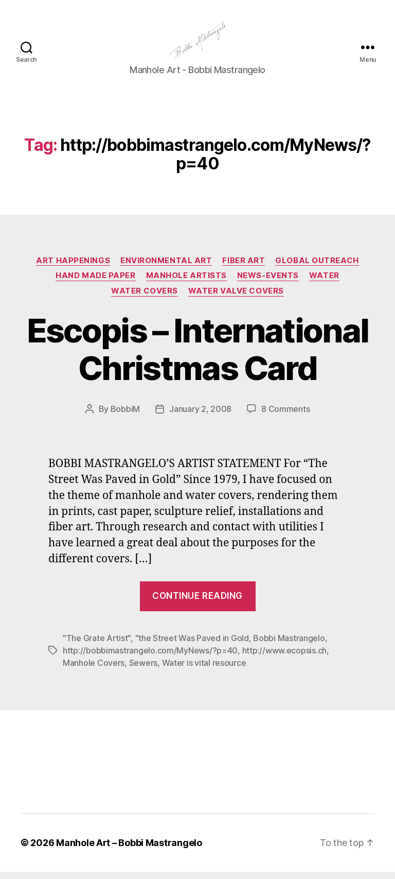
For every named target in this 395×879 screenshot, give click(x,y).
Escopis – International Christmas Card (198, 355)
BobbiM (125, 415)
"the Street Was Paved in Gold (192, 645)
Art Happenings (73, 267)
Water (324, 282)
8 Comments (285, 415)
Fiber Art (243, 267)
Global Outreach (316, 267)
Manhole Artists (186, 282)
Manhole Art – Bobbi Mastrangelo (129, 849)
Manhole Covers (93, 670)
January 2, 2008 (200, 415)
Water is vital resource (204, 670)
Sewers (143, 670)
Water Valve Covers (236, 297)
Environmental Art (166, 267)
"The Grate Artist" (97, 645)
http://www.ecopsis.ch (284, 657)
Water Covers (144, 297)
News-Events (268, 282)
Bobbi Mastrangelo (289, 645)
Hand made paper (95, 282)
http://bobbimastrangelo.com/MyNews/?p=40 (150, 657)
